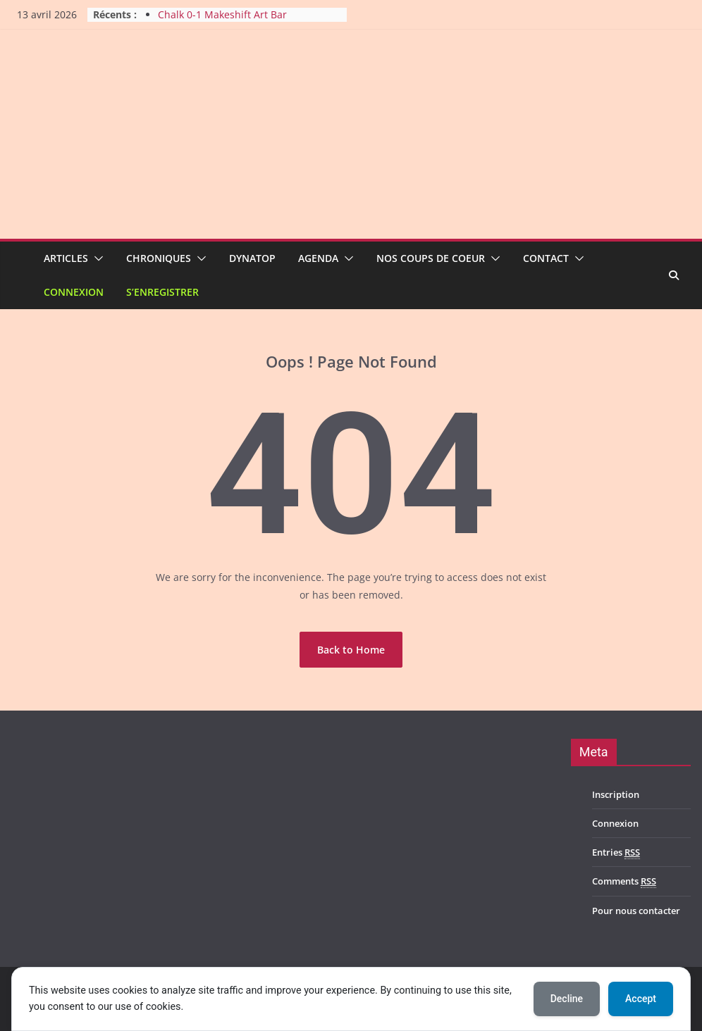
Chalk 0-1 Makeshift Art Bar (222, 14)
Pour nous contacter (636, 910)
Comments (624, 881)
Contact (546, 258)
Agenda (318, 258)
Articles (66, 258)
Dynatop (252, 258)
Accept (640, 998)
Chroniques (158, 258)
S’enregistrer (162, 292)
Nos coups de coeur (430, 258)
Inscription (615, 794)
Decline (566, 998)
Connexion (74, 292)
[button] (96, 258)
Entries (616, 852)
